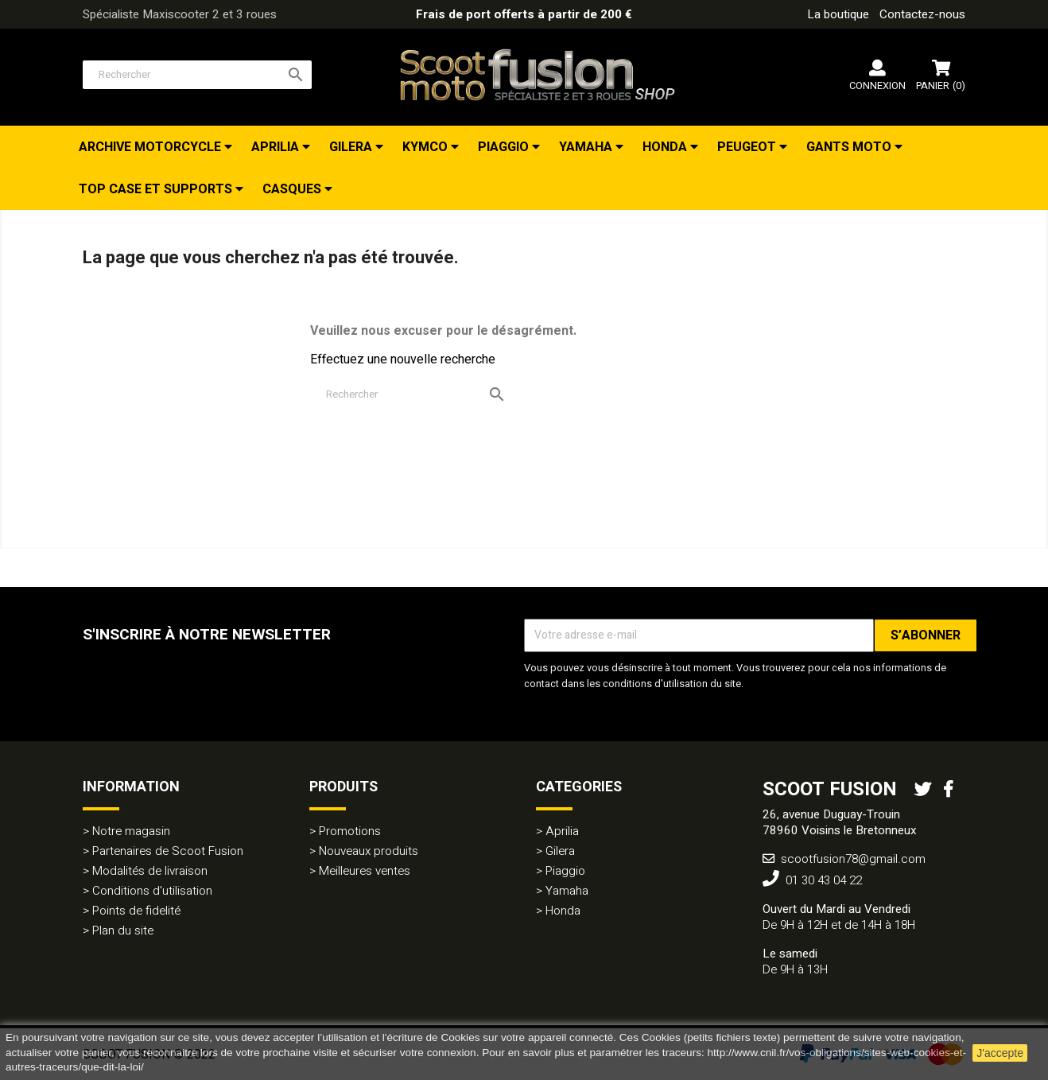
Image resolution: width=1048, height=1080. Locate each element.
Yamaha (587, 147)
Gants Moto (850, 147)
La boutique (838, 14)
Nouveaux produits (368, 851)
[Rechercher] (197, 74)
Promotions (350, 831)
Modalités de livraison (150, 871)
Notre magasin (131, 831)
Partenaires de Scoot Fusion (167, 851)
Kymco (426, 147)
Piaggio (505, 147)
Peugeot (748, 147)
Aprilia (276, 147)
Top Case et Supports (157, 189)
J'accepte (999, 1053)
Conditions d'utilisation (152, 890)
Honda (666, 147)
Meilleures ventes (364, 871)
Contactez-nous (922, 14)
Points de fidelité (136, 910)
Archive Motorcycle (151, 147)
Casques (293, 189)
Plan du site (122, 930)
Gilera (352, 147)
